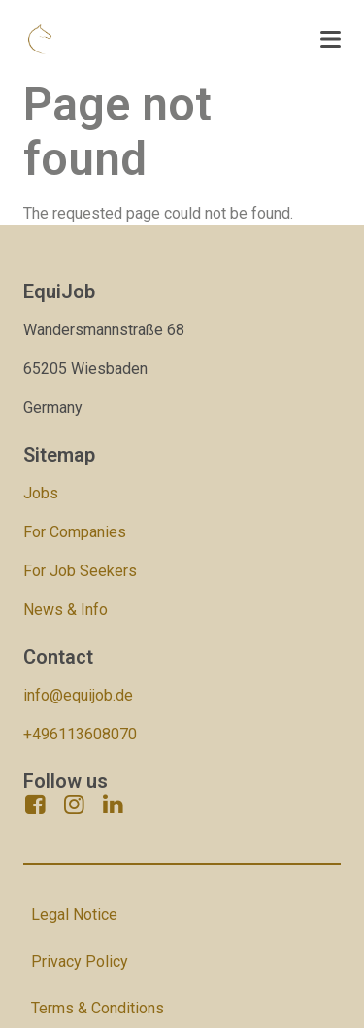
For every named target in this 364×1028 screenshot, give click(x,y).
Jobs (40, 493)
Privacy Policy (79, 961)
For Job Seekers (80, 571)
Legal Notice (74, 915)
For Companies (74, 532)
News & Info (65, 609)
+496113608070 (80, 734)
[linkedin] (112, 804)
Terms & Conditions (97, 1008)
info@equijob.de (78, 695)
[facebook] (35, 804)
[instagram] (73, 804)
